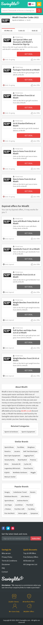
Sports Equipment (28, 432)
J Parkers (7, 509)
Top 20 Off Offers (29, 553)
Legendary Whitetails (12, 468)
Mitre (6, 464)
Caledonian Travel (20, 492)
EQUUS (7, 472)
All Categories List (30, 564)
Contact (5, 572)
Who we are (6, 553)
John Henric (25, 496)
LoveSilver (19, 505)
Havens (32, 492)
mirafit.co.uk (26, 411)
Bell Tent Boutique (30, 451)
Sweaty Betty (9, 460)
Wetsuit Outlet (9, 477)
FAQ (3, 568)
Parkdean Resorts (10, 496)
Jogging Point (29, 455)
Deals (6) (34, 31)
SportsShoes (9, 447)
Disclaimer (6, 564)
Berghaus (31, 447)
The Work (29, 505)
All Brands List (28, 560)
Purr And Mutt (9, 513)
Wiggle (33, 472)
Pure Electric (28, 468)
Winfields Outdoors (20, 472)
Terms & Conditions (9, 560)
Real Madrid (22, 460)
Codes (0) (21, 31)
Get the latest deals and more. (15, 534)
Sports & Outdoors (18, 20)
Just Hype (8, 505)
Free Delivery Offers (30, 557)
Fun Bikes (20, 447)
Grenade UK (16, 464)
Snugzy (7, 492)
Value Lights (22, 513)
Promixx (33, 460)
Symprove (34, 513)
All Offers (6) (8, 31)
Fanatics (7, 451)
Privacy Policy (7, 557)
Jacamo (17, 451)
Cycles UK (27, 464)
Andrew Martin (22, 500)
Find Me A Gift (19, 509)
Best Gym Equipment (12, 455)
